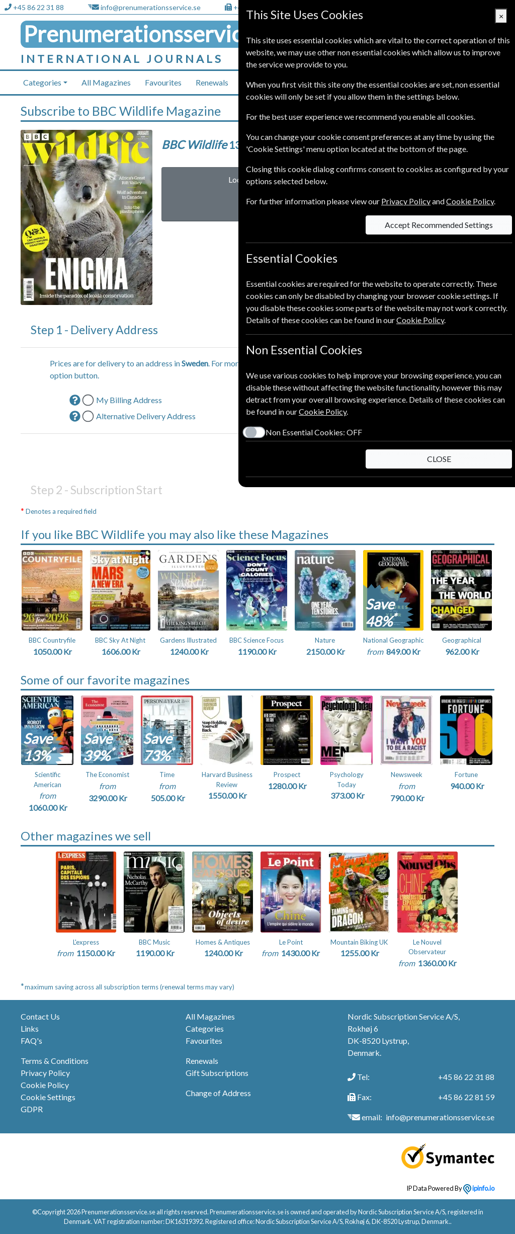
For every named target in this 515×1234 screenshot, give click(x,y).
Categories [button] (42, 82)
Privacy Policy (45, 1072)
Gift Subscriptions (217, 1072)
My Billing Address (129, 400)
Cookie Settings (48, 1097)
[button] (74, 400)
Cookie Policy (45, 1085)
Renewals (212, 82)
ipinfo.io (478, 1188)
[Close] (501, 16)
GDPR (32, 1109)
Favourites (163, 82)
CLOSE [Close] (439, 459)
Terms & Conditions (55, 1060)
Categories (205, 1028)
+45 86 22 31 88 (38, 7)
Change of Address (218, 1093)
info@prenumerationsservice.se (151, 7)
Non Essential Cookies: (314, 432)
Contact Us (40, 1016)
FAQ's (31, 1040)
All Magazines (106, 82)
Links (30, 1028)
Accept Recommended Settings (439, 224)
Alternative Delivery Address (146, 416)
